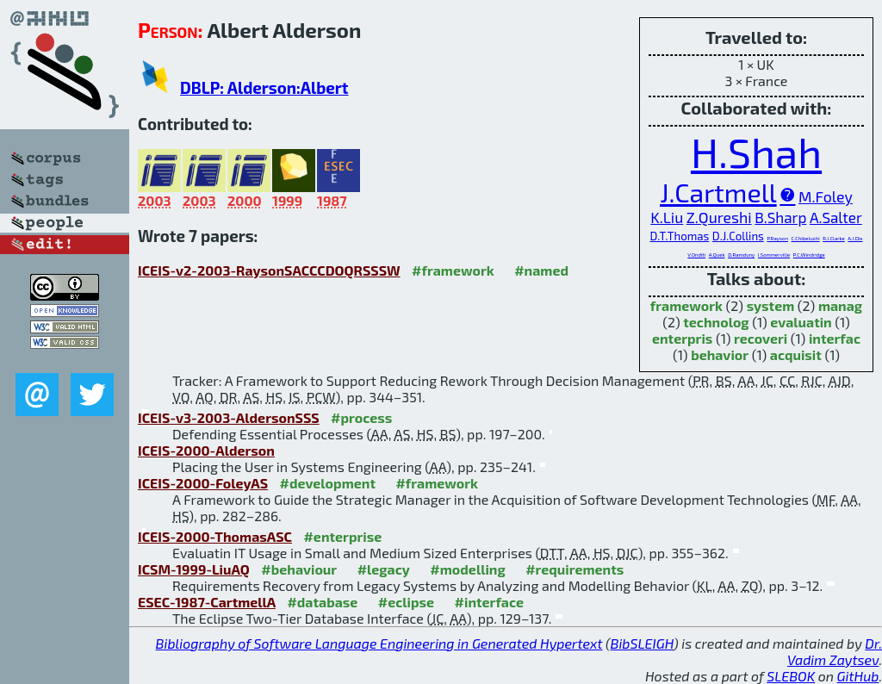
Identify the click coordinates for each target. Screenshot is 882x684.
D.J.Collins (738, 236)
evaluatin (800, 322)
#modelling (467, 569)
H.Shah (756, 152)
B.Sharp (780, 217)
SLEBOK (791, 676)
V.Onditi (696, 255)
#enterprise (342, 536)
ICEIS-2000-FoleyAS (203, 483)
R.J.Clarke (834, 238)
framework (686, 305)
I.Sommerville (774, 255)
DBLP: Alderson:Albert (264, 87)
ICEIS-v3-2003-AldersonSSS (229, 417)
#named (541, 270)
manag (840, 305)
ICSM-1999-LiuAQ (194, 569)
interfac (834, 338)
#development (328, 483)
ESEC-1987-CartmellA (207, 602)
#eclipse (406, 602)
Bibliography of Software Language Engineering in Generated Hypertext (379, 643)
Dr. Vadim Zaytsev (834, 651)
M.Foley (825, 196)
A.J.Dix (855, 238)
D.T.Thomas (679, 236)
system (771, 305)
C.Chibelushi (806, 238)
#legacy (383, 569)
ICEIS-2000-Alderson (206, 450)
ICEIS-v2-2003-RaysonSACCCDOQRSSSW (269, 270)
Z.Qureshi (719, 217)
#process (361, 417)
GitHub (858, 676)
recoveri (760, 338)
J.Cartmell (718, 192)
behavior (719, 354)
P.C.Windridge (809, 255)
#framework (453, 270)
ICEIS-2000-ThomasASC (215, 536)
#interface (489, 602)
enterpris (682, 338)
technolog (715, 322)
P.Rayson (777, 238)
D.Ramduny (741, 255)
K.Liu (666, 217)
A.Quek (717, 255)
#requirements (574, 569)
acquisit (796, 354)
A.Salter (836, 217)
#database (322, 602)
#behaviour (299, 569)
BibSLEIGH (642, 643)
